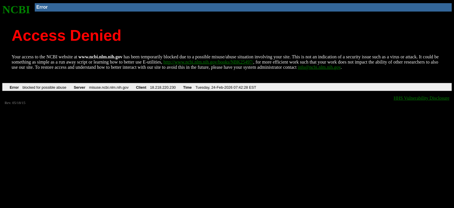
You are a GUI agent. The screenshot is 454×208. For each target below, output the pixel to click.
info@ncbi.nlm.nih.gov (319, 67)
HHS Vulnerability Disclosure (422, 98)
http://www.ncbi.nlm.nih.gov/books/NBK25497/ (208, 62)
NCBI (16, 9)
